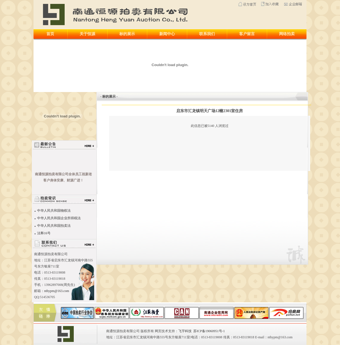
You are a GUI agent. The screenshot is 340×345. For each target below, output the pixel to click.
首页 (50, 34)
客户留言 (247, 34)
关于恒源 (87, 34)
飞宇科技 (185, 331)
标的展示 (127, 34)
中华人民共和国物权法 (53, 211)
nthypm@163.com (56, 291)
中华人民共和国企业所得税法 (58, 218)
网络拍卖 (287, 34)
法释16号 (43, 233)
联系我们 (207, 34)
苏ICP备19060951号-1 (209, 331)
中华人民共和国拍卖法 (53, 226)
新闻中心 (167, 34)
